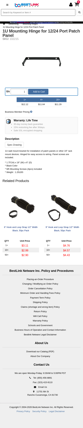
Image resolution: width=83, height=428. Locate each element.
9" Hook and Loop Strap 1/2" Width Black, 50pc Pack (62, 229)
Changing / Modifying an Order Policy (40, 284)
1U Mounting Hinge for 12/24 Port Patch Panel (23, 27)
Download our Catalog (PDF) (40, 351)
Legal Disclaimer (57, 411)
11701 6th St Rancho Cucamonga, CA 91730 (42, 393)
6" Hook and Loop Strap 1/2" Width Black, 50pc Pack (20, 229)
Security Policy (39, 411)
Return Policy (40, 311)
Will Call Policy (40, 316)
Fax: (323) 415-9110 (42, 382)
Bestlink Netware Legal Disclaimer (40, 334)
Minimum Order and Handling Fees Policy (40, 293)
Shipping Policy (40, 302)
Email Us (40, 387)
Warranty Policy (40, 320)
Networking (13, 24)
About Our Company (40, 356)
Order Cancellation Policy (40, 288)
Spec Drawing (14, 144)
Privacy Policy (23, 411)
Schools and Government (40, 325)
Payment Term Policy (40, 297)
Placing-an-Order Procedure (40, 279)
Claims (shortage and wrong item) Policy (40, 307)
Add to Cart (39, 91)
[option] (41, 62)
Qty (8, 91)
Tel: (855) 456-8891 (40, 378)
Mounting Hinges (30, 24)
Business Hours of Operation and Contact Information (40, 330)
